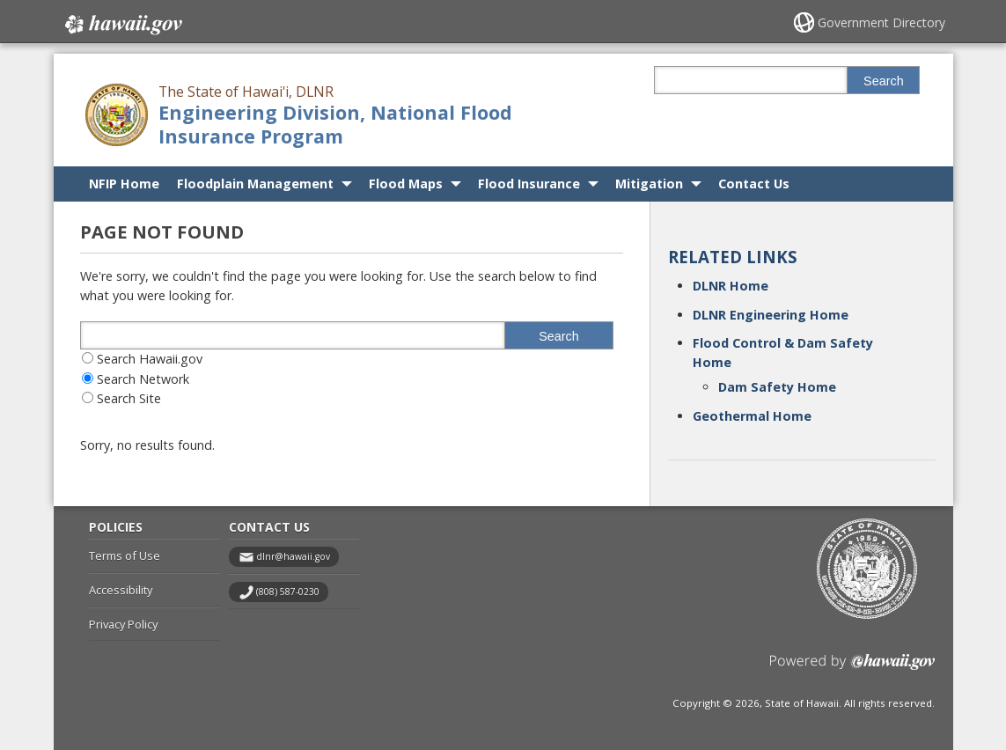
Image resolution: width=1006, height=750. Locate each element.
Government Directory (881, 22)
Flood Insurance (529, 183)
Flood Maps (406, 183)
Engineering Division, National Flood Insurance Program (335, 124)
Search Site (129, 398)
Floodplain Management (255, 183)
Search (883, 81)
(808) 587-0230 (287, 591)
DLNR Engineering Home (770, 314)
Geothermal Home (752, 416)
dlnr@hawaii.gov (293, 556)
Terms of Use (124, 555)
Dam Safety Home (777, 387)
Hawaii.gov (122, 24)
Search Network (143, 379)
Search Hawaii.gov (149, 358)
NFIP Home (124, 183)
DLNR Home (730, 285)
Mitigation (649, 183)
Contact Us (753, 183)
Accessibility (120, 590)
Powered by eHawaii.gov (852, 668)
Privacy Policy (123, 624)
